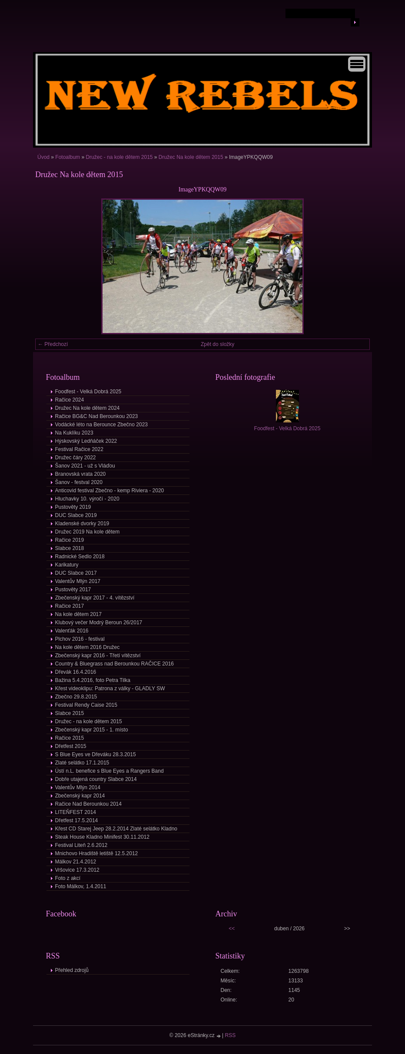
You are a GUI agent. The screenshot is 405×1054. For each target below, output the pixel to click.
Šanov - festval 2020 (79, 482)
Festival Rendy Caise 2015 (86, 705)
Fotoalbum (67, 157)
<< (232, 929)
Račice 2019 (69, 540)
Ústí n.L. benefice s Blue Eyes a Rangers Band (109, 771)
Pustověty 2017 (73, 589)
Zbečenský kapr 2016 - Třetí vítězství (98, 655)
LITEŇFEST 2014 (75, 812)
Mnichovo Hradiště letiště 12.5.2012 (96, 853)
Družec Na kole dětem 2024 (87, 408)
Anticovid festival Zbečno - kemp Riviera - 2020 (109, 490)
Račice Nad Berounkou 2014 (88, 804)
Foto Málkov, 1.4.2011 (80, 886)
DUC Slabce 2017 (76, 573)
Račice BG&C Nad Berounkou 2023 (96, 416)
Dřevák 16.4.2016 (75, 672)
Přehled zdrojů (72, 970)
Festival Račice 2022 (79, 449)
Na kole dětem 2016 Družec (87, 647)
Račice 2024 (69, 400)
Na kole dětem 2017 (78, 614)
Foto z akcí (68, 878)
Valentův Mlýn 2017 (78, 581)
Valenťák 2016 (72, 631)
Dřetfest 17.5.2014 (76, 820)
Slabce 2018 (69, 548)
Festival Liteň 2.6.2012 (81, 845)
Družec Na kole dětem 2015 (191, 157)
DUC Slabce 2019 (76, 515)
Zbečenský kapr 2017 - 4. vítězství (95, 598)
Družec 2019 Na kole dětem (87, 532)
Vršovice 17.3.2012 (77, 870)
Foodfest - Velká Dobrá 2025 (88, 392)
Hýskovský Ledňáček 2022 (86, 441)
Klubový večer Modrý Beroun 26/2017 (99, 622)
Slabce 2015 (69, 713)
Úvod (43, 157)
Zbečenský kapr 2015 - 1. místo (91, 730)
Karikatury (67, 565)
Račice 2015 (69, 738)
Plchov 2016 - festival (80, 639)
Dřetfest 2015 (70, 746)
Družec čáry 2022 (75, 458)
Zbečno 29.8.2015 (76, 697)
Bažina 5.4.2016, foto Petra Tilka (92, 680)
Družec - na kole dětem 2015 (119, 157)
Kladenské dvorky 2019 (82, 523)
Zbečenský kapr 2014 (80, 796)
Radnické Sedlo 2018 (80, 556)
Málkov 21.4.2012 (75, 862)
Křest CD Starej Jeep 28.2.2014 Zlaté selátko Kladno (116, 829)
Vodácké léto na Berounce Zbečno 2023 (101, 425)
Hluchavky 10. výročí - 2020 (87, 499)
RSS (230, 1035)
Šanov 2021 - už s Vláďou (85, 466)
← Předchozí (53, 344)
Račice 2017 (69, 606)
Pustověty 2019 (73, 507)
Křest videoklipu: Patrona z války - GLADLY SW (110, 688)
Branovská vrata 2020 (80, 474)
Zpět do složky (217, 344)
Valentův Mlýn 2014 (78, 787)
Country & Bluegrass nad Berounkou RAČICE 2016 (114, 664)
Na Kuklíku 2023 (74, 433)
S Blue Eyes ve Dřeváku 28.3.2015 (95, 754)
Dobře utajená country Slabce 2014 (96, 779)
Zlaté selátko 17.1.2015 (82, 763)
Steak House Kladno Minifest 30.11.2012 (102, 837)
